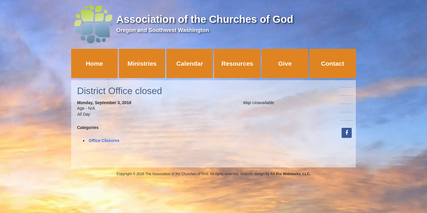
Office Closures (104, 140)
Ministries (142, 63)
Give (285, 63)
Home (94, 63)
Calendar (189, 63)
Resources (237, 63)
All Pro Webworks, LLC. (290, 174)
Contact (332, 63)
